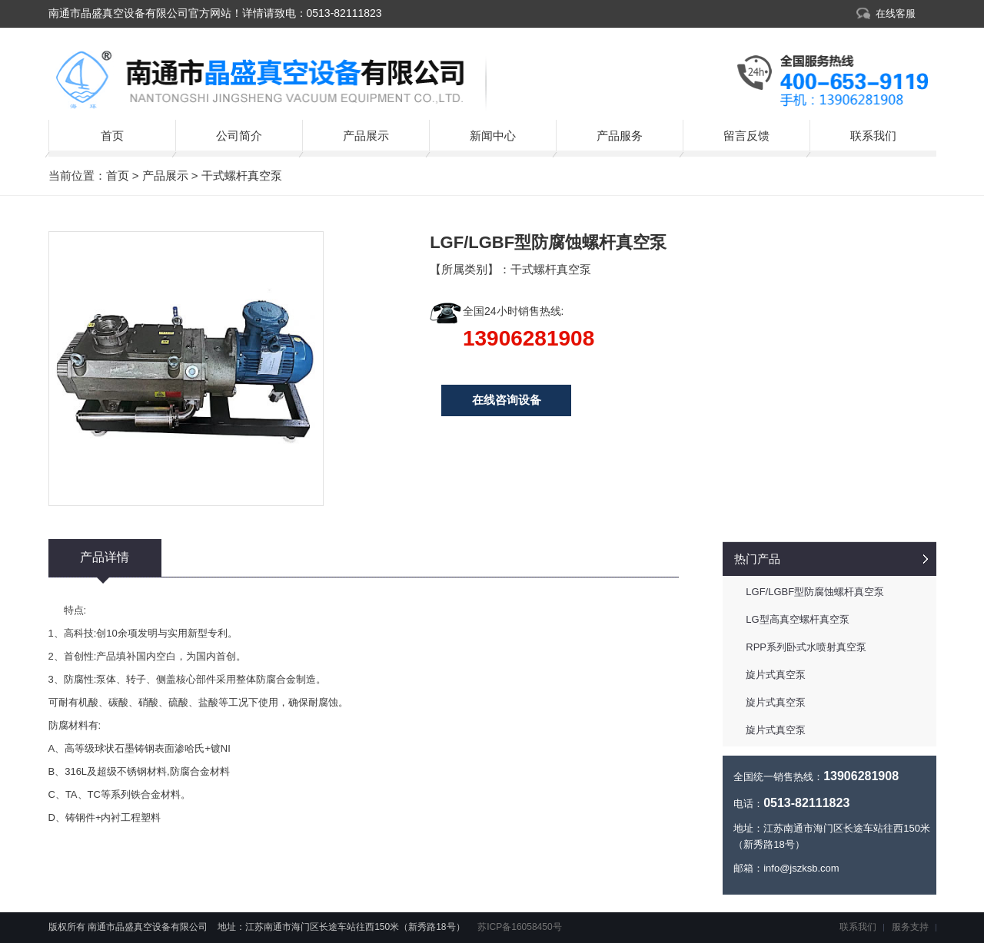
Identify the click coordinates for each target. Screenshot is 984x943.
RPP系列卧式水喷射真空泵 (806, 647)
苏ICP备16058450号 (518, 926)
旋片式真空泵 (776, 674)
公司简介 (239, 135)
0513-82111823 (344, 13)
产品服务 (620, 135)
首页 (112, 135)
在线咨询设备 (506, 399)
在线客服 (896, 13)
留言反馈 (746, 135)
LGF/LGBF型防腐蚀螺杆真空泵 (815, 591)
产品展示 (366, 135)
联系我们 (873, 135)
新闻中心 (493, 135)
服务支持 (910, 926)
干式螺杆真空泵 (241, 175)
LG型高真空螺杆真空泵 (797, 619)
